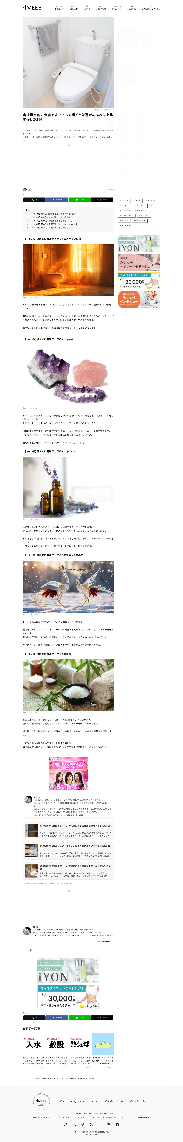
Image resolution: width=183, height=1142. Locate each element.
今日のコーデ (140, 220)
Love (83, 1101)
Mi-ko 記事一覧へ (104, 941)
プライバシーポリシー (64, 1117)
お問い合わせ (94, 1113)
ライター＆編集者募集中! (140, 1117)
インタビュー (127, 225)
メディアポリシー (47, 1117)
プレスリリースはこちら (78, 1113)
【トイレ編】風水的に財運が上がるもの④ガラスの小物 (54, 224)
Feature (121, 1101)
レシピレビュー (139, 206)
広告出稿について (107, 1113)
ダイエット (151, 200)
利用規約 (36, 1117)
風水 (31, 950)
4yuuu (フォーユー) (121, 1117)
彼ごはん (125, 220)
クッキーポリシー (80, 1117)
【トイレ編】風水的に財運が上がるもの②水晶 (50, 217)
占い (154, 206)
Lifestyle (108, 1101)
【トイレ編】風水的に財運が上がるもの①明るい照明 (53, 213)
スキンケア (126, 210)
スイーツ (125, 200)
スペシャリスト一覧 (96, 1117)
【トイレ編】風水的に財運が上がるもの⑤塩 (49, 227)
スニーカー (144, 215)
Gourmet (94, 1101)
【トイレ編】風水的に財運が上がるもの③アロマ (51, 220)
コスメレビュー (127, 215)
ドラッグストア (143, 210)
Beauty (72, 1101)
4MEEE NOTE (139, 1101)
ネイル (137, 200)
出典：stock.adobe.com (104, 109)
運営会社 (109, 1117)
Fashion (60, 1101)
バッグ (124, 206)
